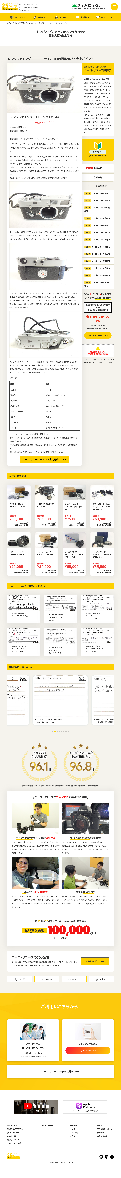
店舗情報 (39, 17)
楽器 (73, 1129)
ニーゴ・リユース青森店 (97, 200)
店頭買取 (97, 177)
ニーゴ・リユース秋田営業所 (97, 209)
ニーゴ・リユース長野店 (97, 246)
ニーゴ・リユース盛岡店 (97, 218)
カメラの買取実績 (17, 476)
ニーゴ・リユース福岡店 (97, 275)
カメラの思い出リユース (20, 666)
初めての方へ (17, 17)
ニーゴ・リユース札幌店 (97, 193)
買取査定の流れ (13, 1132)
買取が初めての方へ (15, 1129)
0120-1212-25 (99, 318)
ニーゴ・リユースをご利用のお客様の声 (27, 586)
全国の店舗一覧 (46, 1125)
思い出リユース (104, 17)
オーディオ (76, 1132)
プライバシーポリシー (105, 1129)
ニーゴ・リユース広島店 (97, 268)
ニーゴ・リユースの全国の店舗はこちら (60, 1071)
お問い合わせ (102, 1136)
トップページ (12, 1125)
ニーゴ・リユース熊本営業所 (97, 284)
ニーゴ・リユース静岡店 (97, 70)
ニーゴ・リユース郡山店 (97, 232)
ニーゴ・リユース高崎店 (97, 239)
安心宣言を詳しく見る (95, 961)
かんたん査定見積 (14, 1143)
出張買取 (97, 168)
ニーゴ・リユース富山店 (97, 254)
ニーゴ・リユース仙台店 (97, 225)
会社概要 (100, 1125)
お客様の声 (82, 17)
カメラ (74, 1136)
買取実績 (60, 17)
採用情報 (100, 1132)
